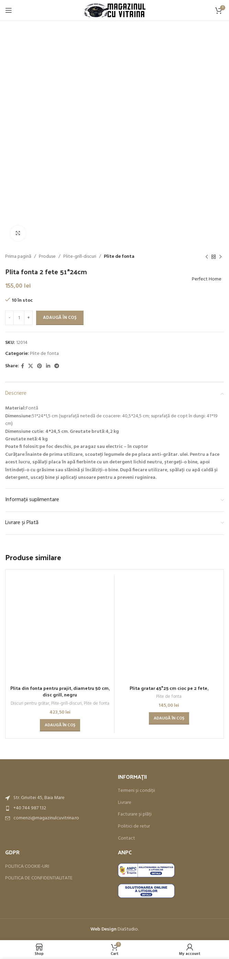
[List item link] (58, 801)
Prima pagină (18, 257)
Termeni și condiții (136, 784)
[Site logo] (114, 10)
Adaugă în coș (60, 317)
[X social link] (30, 366)
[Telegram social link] (56, 366)
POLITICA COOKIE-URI (27, 859)
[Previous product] (206, 256)
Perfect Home (205, 279)
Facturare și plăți (135, 807)
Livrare (124, 796)
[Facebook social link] (22, 366)
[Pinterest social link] (39, 366)
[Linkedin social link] (48, 366)
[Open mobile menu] (8, 10)
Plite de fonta (119, 257)
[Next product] (220, 256)
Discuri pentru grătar (28, 605)
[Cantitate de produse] (19, 318)
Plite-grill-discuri (79, 257)
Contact (126, 831)
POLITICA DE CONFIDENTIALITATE (39, 871)
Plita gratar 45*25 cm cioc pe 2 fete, (169, 688)
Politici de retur (134, 819)
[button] (60, 627)
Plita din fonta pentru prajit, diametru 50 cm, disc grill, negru (60, 593)
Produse (47, 257)
